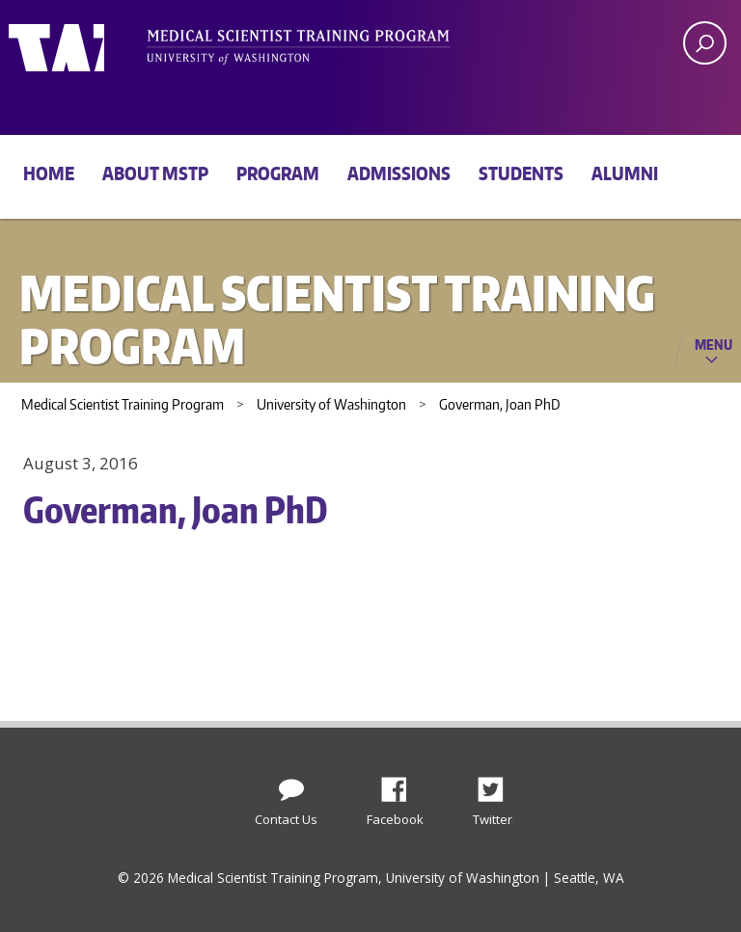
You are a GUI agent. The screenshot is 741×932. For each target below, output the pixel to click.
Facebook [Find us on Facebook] (401, 784)
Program (277, 173)
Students (521, 173)
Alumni (624, 173)
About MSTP (155, 173)
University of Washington (87, 43)
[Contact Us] (291, 785)
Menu (713, 344)
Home (48, 173)
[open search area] (705, 43)
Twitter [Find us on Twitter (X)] (498, 784)
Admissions (399, 173)
